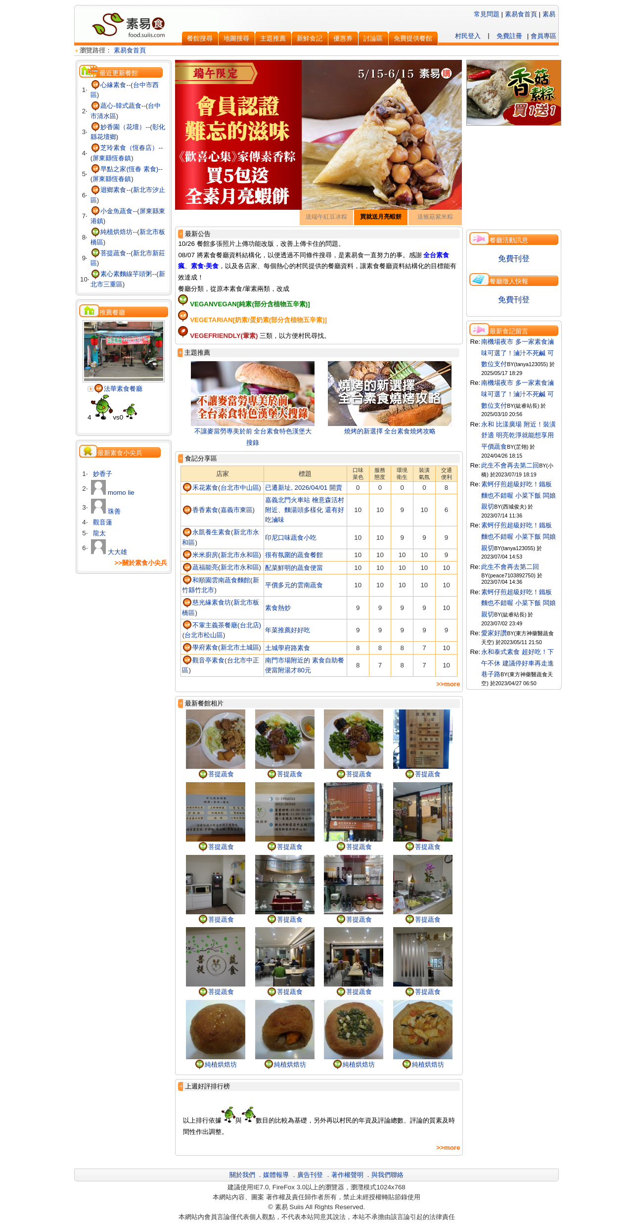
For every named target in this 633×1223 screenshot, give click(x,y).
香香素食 (200, 510)
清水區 (106, 116)
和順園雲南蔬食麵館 (216, 580)
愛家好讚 (494, 633)
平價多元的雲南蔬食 (294, 585)
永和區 (249, 555)
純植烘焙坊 (111, 231)
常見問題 (486, 14)
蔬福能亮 (200, 567)
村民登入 (468, 36)
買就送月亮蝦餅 (381, 216)
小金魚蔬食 (111, 211)
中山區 (249, 487)
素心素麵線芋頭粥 (121, 274)
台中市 (142, 85)
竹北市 (204, 590)
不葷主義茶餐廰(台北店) (221, 625)
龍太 (98, 533)
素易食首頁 (521, 14)
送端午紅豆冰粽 (326, 216)
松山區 (213, 635)
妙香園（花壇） (118, 127)
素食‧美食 (205, 266)
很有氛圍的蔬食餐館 (294, 555)
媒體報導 (276, 1174)
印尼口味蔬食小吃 (290, 537)
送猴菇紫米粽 (435, 216)
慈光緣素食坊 (206, 602)
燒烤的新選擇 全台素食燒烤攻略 (390, 431)
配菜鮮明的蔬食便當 (294, 567)
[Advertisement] (123, 648)
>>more (448, 684)
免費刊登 (514, 258)
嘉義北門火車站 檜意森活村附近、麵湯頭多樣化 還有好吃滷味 (304, 509)
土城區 (249, 647)
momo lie (113, 492)
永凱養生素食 (206, 532)
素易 (549, 14)
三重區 (113, 284)
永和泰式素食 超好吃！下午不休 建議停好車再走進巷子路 (517, 663)
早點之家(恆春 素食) (124, 169)
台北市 (230, 487)
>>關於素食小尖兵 (140, 562)
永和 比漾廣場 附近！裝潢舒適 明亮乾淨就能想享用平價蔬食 (518, 435)
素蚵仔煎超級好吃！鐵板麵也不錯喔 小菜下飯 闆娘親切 (518, 495)
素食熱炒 (278, 608)
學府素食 (200, 647)
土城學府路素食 (287, 648)
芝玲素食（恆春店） (124, 147)
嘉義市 (230, 510)
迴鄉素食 (108, 189)
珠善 (106, 511)
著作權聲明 (347, 1174)
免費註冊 (509, 36)
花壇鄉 (106, 137)
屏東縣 (102, 158)
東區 (246, 510)
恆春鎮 (121, 158)
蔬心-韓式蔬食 (115, 105)
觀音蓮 (101, 522)
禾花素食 (200, 487)
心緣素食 (108, 85)
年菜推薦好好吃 (287, 630)
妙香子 (101, 473)
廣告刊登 (310, 1174)
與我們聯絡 (387, 1174)
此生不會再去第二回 (510, 465)
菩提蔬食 (108, 253)
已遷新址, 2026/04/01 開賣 (303, 487)
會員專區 (543, 36)
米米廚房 (200, 555)
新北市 (142, 189)
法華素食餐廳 (117, 388)
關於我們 (242, 1174)
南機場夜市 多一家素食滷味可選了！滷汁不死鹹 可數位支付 (517, 353)
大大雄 (109, 552)
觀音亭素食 (203, 660)
